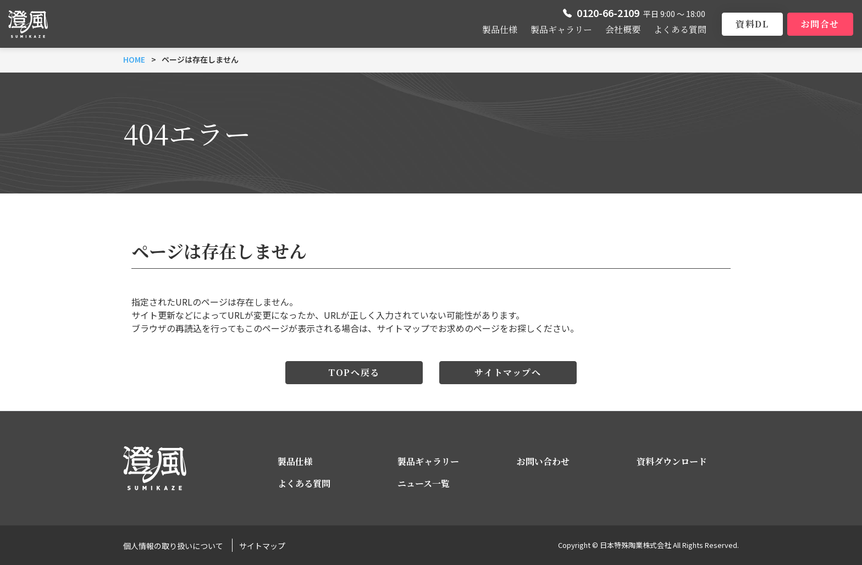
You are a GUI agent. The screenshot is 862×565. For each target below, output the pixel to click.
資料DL (752, 24)
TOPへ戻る (354, 372)
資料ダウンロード (672, 461)
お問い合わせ (543, 461)
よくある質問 (680, 29)
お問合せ (820, 24)
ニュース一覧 (423, 483)
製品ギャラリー (561, 29)
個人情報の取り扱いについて (173, 545)
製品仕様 (499, 29)
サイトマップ (262, 545)
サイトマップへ (507, 372)
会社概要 (622, 29)
